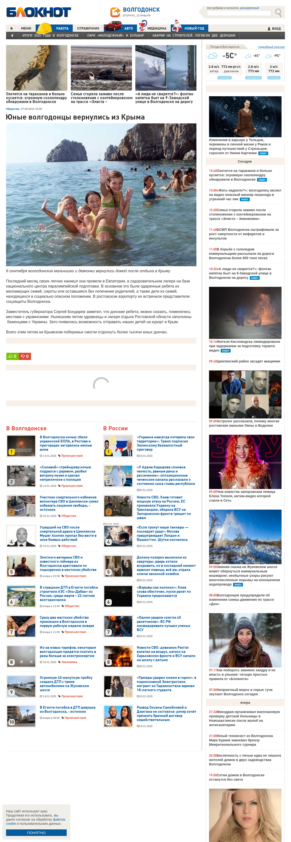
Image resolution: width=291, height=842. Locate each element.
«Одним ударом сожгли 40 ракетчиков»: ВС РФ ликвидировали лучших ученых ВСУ (163, 623)
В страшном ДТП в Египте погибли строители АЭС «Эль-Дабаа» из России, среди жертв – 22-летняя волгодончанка (69, 593)
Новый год (187, 28)
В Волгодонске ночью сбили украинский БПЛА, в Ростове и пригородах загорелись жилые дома (66, 443)
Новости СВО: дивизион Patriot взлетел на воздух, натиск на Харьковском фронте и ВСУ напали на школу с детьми (166, 653)
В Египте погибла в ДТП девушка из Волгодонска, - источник (68, 709)
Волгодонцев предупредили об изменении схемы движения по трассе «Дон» (241, 599)
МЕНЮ (26, 28)
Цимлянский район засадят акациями (248, 361)
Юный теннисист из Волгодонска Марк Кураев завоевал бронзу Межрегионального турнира (241, 740)
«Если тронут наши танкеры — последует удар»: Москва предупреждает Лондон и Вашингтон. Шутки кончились (162, 533)
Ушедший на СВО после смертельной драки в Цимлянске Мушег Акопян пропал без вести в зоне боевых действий (68, 533)
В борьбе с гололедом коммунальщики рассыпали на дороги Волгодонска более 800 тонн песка (241, 253)
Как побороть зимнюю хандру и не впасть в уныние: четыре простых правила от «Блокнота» (242, 674)
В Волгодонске (26, 428)
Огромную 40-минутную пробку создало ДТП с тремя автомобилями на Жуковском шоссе (66, 683)
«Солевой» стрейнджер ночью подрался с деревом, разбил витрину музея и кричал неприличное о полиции (65, 473)
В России (115, 428)
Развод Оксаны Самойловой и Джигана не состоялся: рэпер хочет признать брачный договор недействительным (166, 713)
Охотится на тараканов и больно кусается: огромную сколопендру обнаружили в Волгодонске (240, 175)
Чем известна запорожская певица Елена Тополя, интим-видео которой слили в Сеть (242, 496)
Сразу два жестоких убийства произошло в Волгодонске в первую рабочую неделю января (67, 621)
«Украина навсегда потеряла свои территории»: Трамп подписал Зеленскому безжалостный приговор (165, 443)
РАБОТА (52, 28)
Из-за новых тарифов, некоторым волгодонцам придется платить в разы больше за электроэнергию (68, 651)
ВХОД (274, 28)
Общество (12, 108)
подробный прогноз (271, 46)
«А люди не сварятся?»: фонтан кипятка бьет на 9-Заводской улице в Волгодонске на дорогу (240, 273)
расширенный (249, 8)
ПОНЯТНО (36, 833)
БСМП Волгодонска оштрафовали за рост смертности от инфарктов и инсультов (244, 234)
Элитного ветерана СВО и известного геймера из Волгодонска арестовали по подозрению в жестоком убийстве (68, 563)
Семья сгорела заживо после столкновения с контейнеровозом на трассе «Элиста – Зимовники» (240, 214)
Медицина (152, 27)
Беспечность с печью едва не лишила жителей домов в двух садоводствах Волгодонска (245, 760)
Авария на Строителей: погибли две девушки (194, 35)
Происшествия (72, 455)
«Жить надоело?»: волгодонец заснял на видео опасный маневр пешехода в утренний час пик (245, 194)
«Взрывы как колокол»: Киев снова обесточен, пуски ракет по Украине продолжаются (164, 591)
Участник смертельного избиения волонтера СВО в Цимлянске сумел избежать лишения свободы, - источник (69, 503)
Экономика (69, 662)
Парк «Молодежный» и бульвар (115, 35)
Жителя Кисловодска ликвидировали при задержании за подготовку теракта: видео (244, 346)
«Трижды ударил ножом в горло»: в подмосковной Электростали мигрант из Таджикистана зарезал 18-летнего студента (166, 683)
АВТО (118, 28)
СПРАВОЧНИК (88, 28)
